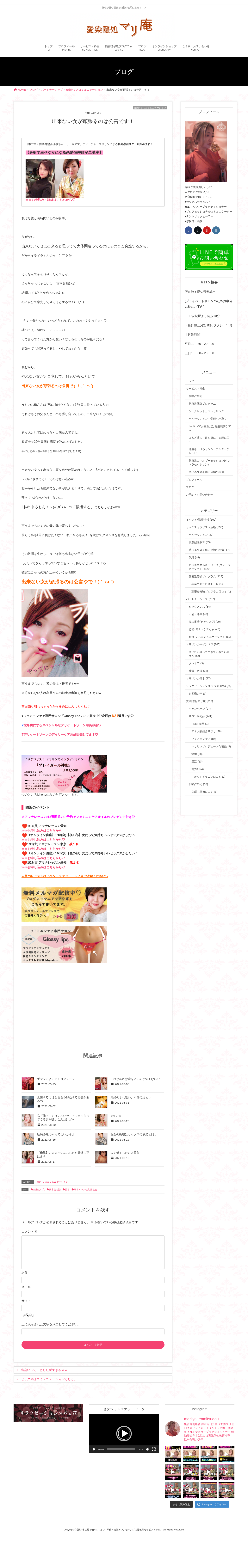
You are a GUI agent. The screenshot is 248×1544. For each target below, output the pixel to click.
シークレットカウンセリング (206, 411)
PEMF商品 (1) (199, 723)
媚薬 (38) (196, 754)
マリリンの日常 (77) (198, 678)
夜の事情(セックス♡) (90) (204, 621)
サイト (26, 1300)
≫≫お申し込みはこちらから (42, 830)
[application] (124, 1433)
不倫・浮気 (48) (198, 614)
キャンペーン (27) (200, 708)
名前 (25, 1272)
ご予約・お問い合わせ (199, 494)
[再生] (94, 1449)
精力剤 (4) (197, 769)
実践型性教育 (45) (200, 542)
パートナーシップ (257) (200, 599)
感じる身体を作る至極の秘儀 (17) (209, 549)
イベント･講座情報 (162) (201, 519)
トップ (190, 381)
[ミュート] (148, 1449)
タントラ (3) (196, 663)
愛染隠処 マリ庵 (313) (199, 701)
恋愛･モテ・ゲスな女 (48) (204, 629)
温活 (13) (196, 761)
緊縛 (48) (194, 557)
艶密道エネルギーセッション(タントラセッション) (209, 462)
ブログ (190, 487)
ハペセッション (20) (201, 534)
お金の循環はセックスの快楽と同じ (133, 1134)
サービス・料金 (195, 388)
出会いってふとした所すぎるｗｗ (44, 1370)
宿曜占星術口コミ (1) (204, 791)
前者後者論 (55, 1189)
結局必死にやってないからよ (56, 1134)
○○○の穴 (115, 1115)
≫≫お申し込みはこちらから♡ (43, 839)
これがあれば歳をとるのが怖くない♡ (135, 1079)
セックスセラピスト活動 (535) (204, 527)
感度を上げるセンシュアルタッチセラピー (209, 451)
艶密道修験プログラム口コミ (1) (211, 591)
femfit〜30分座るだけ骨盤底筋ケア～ (210, 428)
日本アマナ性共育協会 (85, 1189)
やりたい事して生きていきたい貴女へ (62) (209, 653)
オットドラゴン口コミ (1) (209, 776)
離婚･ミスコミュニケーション (150, 107)
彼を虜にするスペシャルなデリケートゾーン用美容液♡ (62, 725)
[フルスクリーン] (154, 1449)
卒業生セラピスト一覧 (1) (207, 583)
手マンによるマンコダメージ (56, 1079)
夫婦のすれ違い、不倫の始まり (130, 1097)
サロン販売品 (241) (200, 716)
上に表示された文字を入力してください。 (51, 1324)
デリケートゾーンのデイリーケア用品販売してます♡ (61, 734)
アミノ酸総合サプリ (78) (206, 731)
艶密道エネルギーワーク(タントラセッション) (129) (209, 566)
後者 (67, 1189)
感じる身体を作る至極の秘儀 (206, 472)
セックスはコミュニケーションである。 (49, 1379)
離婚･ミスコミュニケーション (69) (210, 636)
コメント (30, 1231)
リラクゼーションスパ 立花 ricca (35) (208, 686)
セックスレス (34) (200, 606)
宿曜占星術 (195, 396)
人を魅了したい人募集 (125, 1152)
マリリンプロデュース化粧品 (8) (211, 746)
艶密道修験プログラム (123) (206, 576)
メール (26, 1287)
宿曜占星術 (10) (198, 784)
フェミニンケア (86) (203, 738)
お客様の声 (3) (197, 693)
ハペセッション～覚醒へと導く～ (209, 418)
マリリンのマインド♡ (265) (203, 644)
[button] (124, 1433)
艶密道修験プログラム (202, 403)
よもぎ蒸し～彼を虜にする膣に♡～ (209, 439)
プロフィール (194, 479)
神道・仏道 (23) (198, 670)
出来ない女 (39, 1189)
